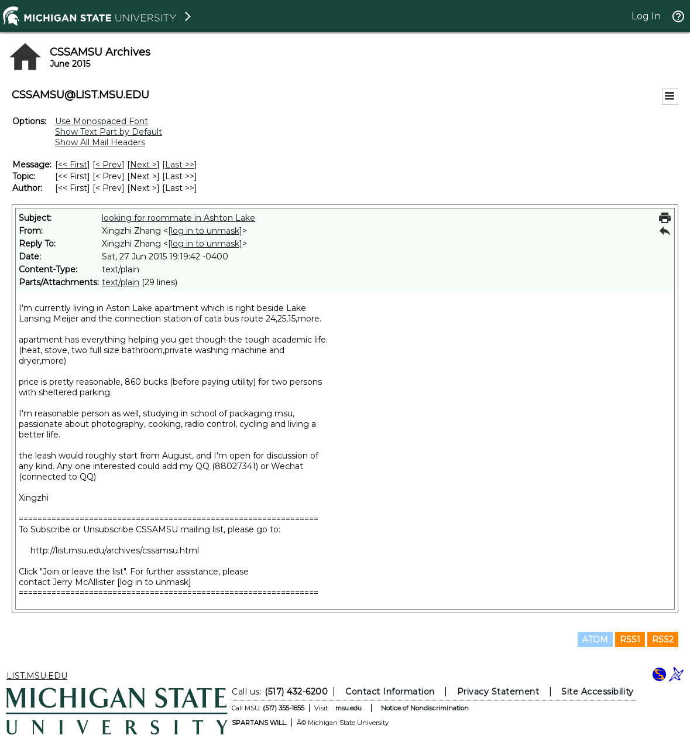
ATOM (595, 639)
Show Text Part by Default (108, 131)
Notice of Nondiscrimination (425, 708)
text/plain (120, 282)
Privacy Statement (498, 691)
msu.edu (348, 708)
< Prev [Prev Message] (108, 164)
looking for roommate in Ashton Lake (178, 218)
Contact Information (390, 691)
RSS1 (630, 639)
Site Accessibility (597, 691)
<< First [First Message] (72, 164)
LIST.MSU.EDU (36, 676)
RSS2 (663, 639)
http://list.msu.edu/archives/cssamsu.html (114, 550)
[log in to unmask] (205, 230)
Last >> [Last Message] (179, 164)
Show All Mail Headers (100, 142)
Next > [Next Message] (143, 164)
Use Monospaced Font (101, 121)
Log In (646, 16)
